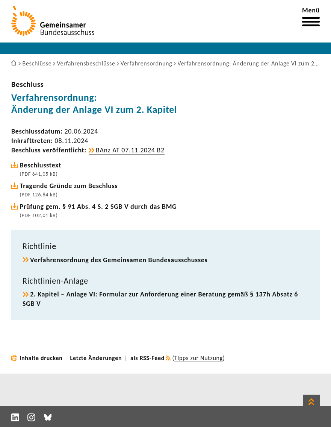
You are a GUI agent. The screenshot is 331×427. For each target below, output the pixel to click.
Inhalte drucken (41, 358)
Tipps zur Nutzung (198, 358)
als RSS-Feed (147, 358)
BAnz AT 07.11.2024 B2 (130, 150)
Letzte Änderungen (96, 358)
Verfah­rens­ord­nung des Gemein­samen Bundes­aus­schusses (119, 260)
